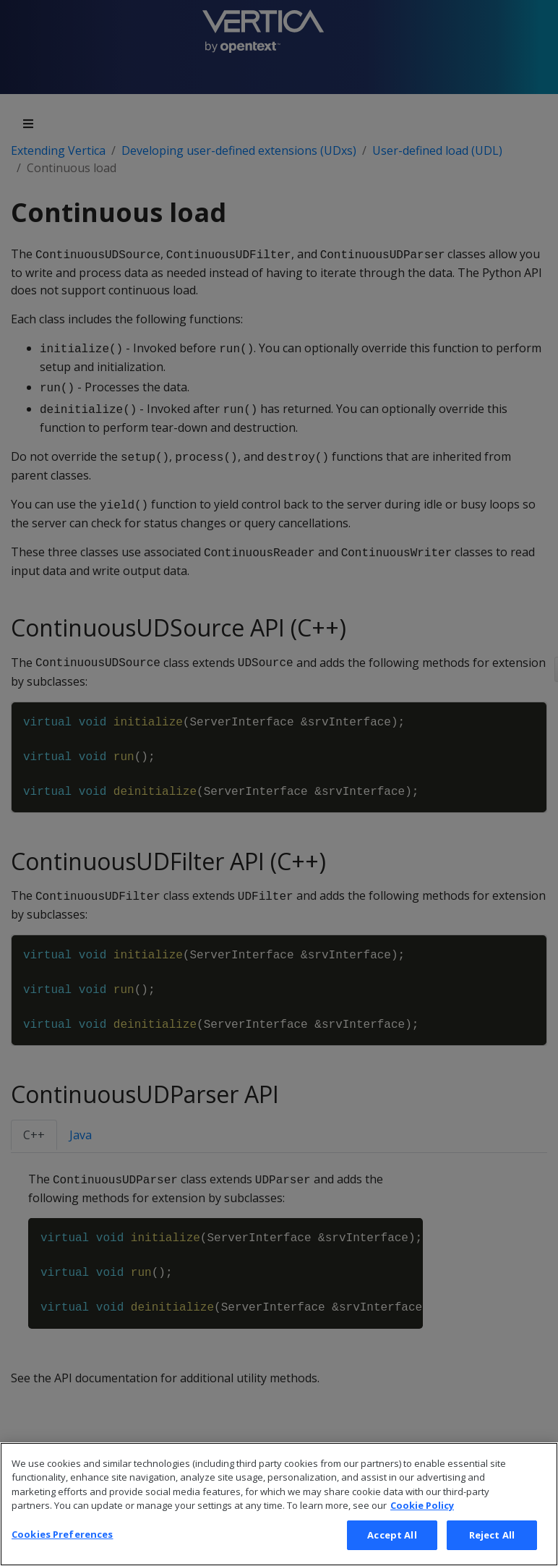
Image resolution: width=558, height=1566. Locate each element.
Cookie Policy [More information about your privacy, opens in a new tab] (422, 1526)
